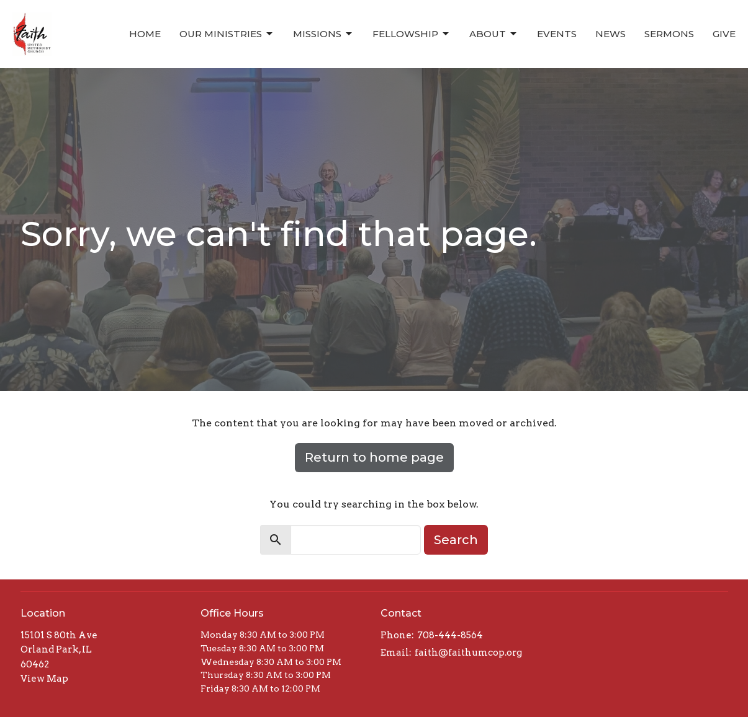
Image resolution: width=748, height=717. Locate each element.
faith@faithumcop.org (468, 652)
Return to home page (374, 457)
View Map (44, 678)
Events (557, 34)
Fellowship (411, 34)
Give (724, 34)
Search (456, 539)
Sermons (669, 34)
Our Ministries (226, 34)
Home (145, 34)
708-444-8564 (450, 635)
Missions (323, 34)
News (610, 34)
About (493, 34)
